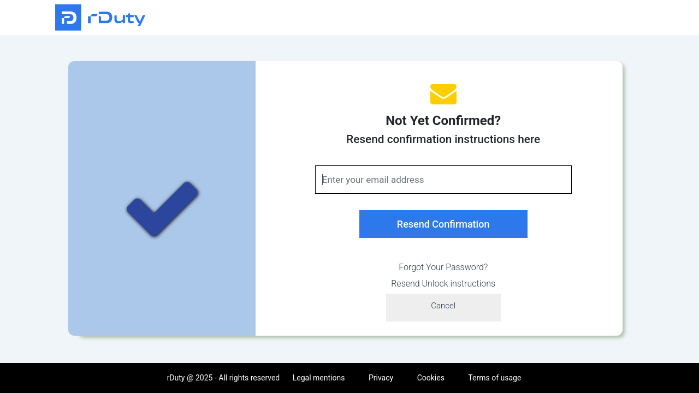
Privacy (381, 377)
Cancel (443, 306)
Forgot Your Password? (443, 267)
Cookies (431, 377)
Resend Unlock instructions (443, 283)
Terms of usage (494, 377)
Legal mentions (319, 377)
